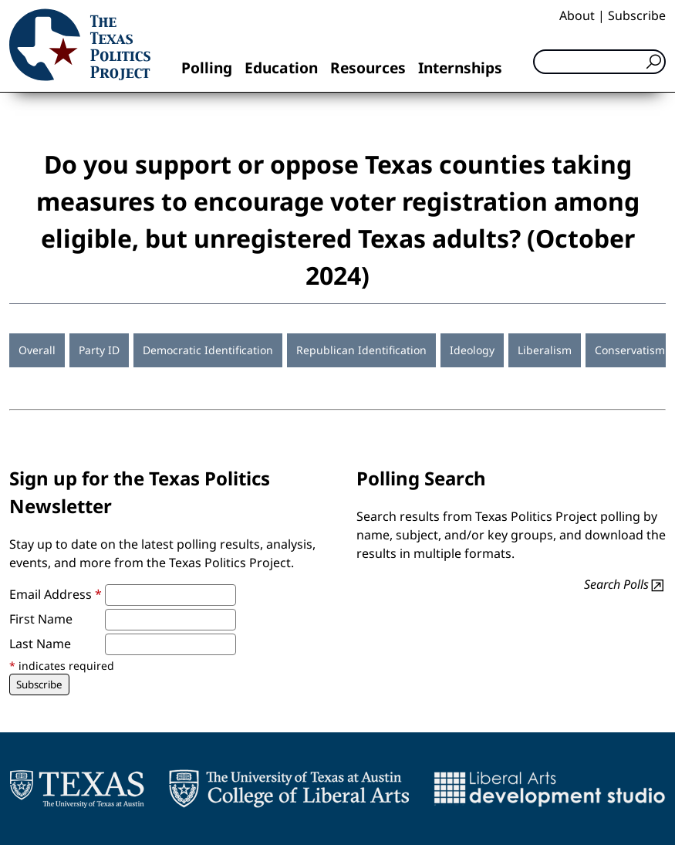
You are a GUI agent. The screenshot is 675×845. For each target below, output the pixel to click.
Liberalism (545, 350)
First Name (41, 618)
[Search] (599, 61)
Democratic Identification (208, 350)
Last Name (40, 643)
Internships (460, 67)
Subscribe (637, 15)
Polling (206, 67)
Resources (368, 67)
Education (281, 67)
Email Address (55, 594)
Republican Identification (361, 350)
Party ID (99, 350)
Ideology (472, 350)
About (577, 15)
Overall (37, 350)
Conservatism (630, 350)
